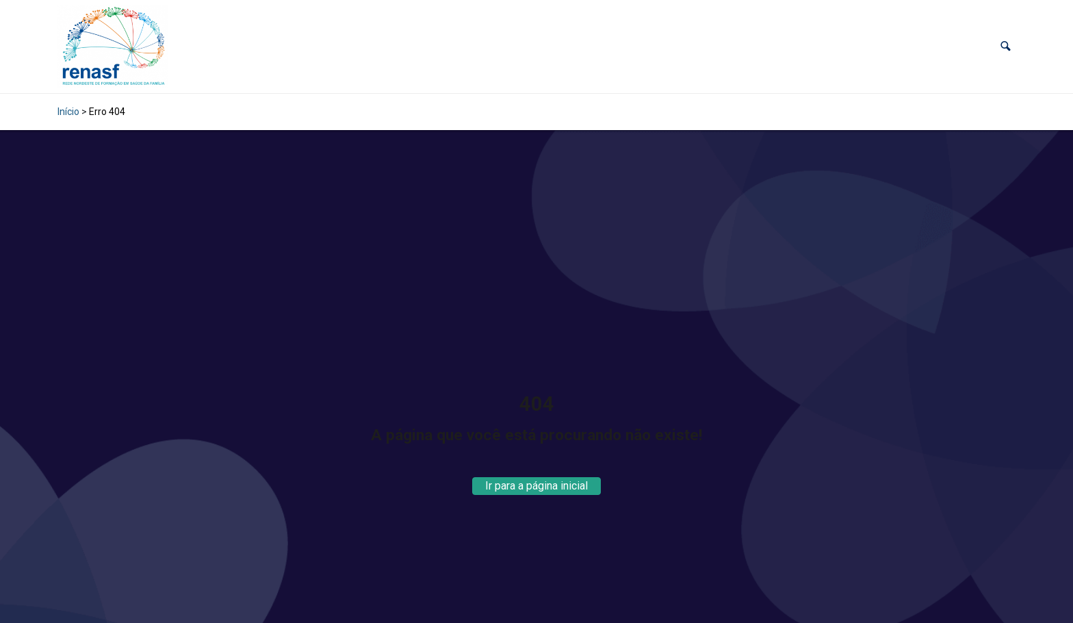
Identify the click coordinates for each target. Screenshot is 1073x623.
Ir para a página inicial (536, 485)
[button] (1006, 46)
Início (68, 111)
